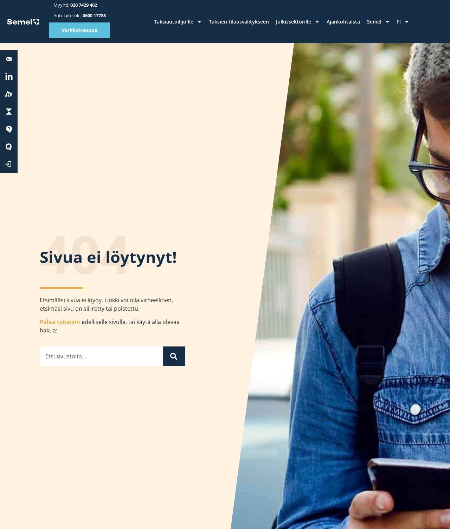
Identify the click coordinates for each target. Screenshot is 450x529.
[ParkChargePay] (9, 111)
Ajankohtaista (343, 21)
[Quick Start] (9, 147)
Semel (378, 22)
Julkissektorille (298, 22)
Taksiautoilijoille (178, 22)
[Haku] (174, 356)
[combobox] (101, 356)
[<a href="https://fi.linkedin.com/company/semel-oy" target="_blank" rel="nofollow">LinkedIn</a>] (9, 77)
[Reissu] (9, 94)
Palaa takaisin (60, 322)
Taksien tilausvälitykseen (239, 21)
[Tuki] (9, 129)
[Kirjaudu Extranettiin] (9, 164)
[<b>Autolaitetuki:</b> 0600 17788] (9, 59)
